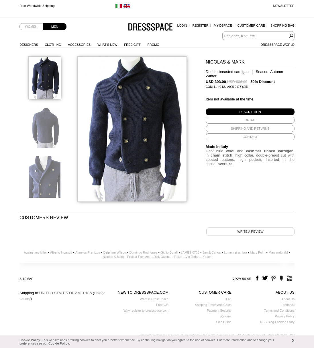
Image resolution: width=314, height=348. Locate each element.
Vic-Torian (192, 256)
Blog (271, 322)
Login (182, 25)
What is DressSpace (154, 299)
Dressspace (150, 27)
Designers (28, 44)
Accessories (79, 44)
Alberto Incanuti (61, 252)
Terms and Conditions (279, 310)
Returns (225, 316)
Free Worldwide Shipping (37, 5)
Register (200, 25)
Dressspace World (278, 44)
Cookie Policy (29, 340)
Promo (153, 44)
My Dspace (223, 25)
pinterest (273, 278)
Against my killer (35, 252)
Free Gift (132, 44)
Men (54, 26)
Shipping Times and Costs (213, 305)
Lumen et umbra (235, 252)
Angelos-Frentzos (87, 252)
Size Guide (223, 322)
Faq (228, 299)
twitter (266, 278)
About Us (288, 299)
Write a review (250, 231)
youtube (289, 278)
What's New (107, 44)
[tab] (250, 111)
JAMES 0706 (190, 252)
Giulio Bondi (169, 252)
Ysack (207, 256)
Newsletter (284, 5)
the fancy (281, 278)
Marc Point (257, 252)
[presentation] (250, 111)
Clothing (53, 44)
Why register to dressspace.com (145, 310)
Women (31, 26)
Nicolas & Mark (113, 256)
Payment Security (219, 310)
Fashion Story (285, 322)
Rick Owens (162, 256)
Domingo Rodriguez (143, 252)
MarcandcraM (278, 252)
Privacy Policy (285, 316)
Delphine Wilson (114, 252)
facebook (258, 278)
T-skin (178, 256)
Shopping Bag (282, 25)
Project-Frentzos (138, 256)
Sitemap (26, 278)
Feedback (288, 305)
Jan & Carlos (212, 252)
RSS (263, 322)
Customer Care (251, 25)
